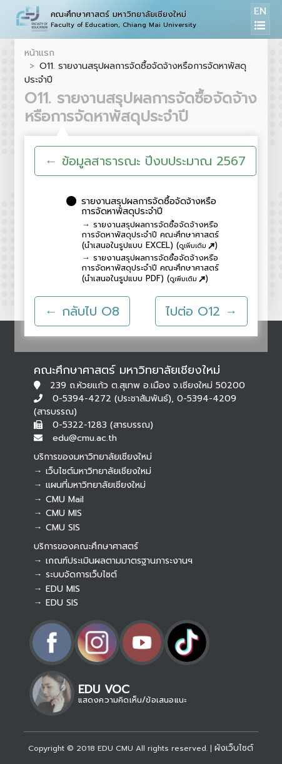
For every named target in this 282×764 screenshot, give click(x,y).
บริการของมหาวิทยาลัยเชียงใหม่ (93, 456)
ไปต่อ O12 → (201, 311)
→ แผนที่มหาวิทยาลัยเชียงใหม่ (90, 485)
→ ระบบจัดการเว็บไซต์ (75, 574)
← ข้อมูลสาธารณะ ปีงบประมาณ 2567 (145, 161)
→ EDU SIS (56, 602)
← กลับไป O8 (82, 311)
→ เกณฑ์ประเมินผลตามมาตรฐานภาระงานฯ (113, 560)
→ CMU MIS (58, 513)
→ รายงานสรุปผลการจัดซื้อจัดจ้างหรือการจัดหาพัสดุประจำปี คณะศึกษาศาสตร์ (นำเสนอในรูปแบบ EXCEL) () (150, 235)
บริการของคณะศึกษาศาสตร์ (86, 546)
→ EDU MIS (57, 589)
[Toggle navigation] (260, 27)
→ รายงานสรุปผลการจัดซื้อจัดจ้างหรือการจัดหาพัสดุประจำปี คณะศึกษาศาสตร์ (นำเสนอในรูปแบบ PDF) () (150, 268)
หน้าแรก (39, 52)
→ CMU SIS (57, 527)
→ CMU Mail (59, 499)
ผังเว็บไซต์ (233, 748)
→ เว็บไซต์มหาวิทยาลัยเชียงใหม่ (92, 471)
